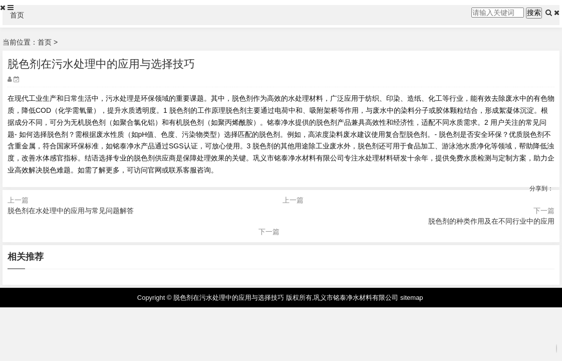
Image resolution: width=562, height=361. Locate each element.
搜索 (534, 13)
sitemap (411, 297)
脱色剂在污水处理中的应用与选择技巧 (228, 297)
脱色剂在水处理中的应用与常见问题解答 (71, 211)
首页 (17, 15)
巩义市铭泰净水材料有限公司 (356, 297)
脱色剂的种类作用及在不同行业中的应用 (491, 221)
